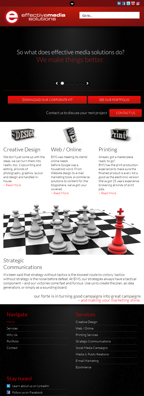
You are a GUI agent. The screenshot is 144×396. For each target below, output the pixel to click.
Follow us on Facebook (27, 392)
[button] (62, 84)
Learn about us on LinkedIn (30, 386)
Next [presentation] (87, 84)
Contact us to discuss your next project (76, 112)
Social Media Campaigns (92, 348)
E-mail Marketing (87, 361)
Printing (108, 149)
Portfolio (13, 341)
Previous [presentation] (56, 84)
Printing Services (87, 335)
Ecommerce (83, 367)
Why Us (12, 335)
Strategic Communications (93, 341)
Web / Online (66, 149)
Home (11, 322)
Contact (12, 348)
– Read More (12, 185)
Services (12, 328)
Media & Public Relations (92, 354)
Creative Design (21, 149)
